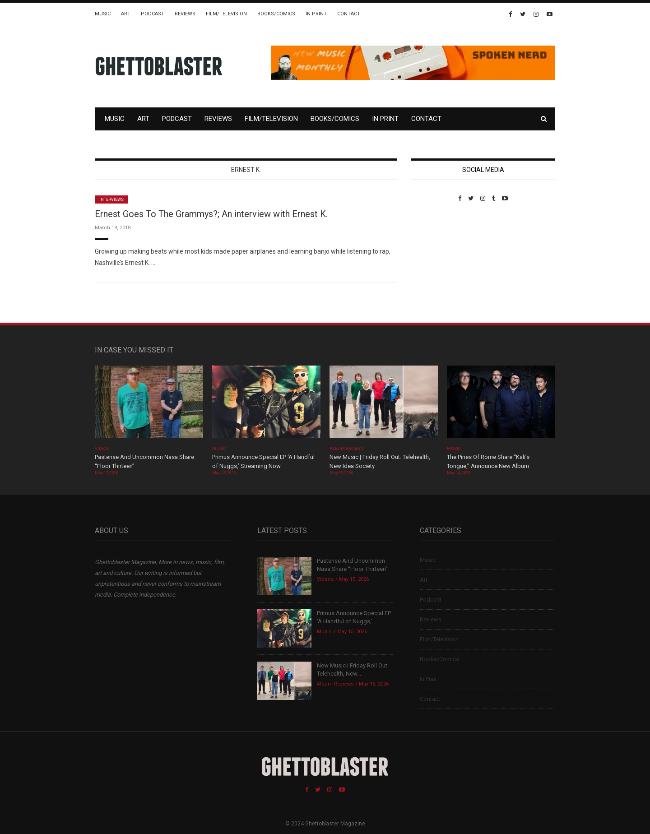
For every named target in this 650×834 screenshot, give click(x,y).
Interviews (111, 199)
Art (125, 14)
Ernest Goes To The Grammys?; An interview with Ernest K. (211, 213)
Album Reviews (347, 448)
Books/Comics (276, 14)
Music (103, 14)
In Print (316, 14)
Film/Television (226, 14)
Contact (348, 14)
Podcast (152, 14)
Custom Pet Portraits (437, 263)
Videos (102, 448)
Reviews (185, 14)
